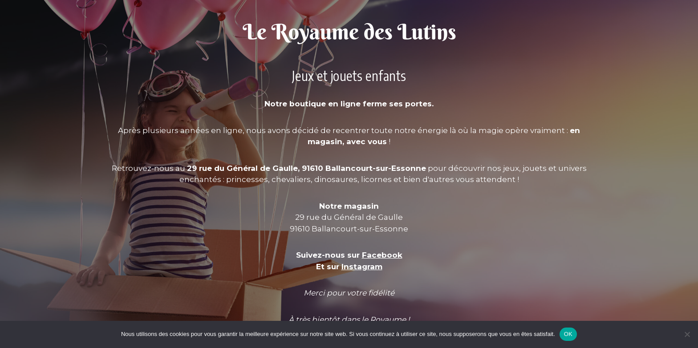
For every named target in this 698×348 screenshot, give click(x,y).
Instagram (361, 266)
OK (568, 334)
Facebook (382, 255)
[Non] (686, 334)
